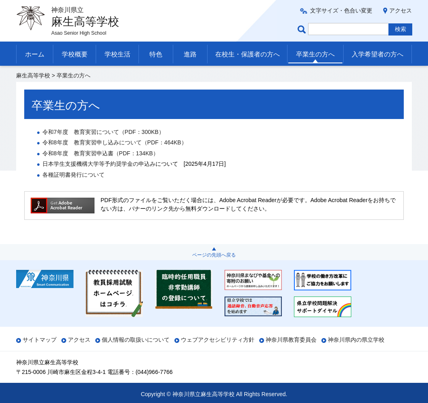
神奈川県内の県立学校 (356, 339)
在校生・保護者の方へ (247, 54)
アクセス (400, 10)
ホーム (34, 54)
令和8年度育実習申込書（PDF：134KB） (100, 153)
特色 (155, 54)
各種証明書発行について (73, 174)
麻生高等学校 (33, 75)
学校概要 (75, 54)
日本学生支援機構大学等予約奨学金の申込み (98, 164)
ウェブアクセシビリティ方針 (217, 339)
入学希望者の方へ (377, 54)
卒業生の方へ (315, 54)
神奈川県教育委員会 (291, 339)
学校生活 (117, 54)
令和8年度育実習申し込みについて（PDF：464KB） (114, 142)
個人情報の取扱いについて (136, 339)
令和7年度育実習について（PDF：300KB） (103, 132)
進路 (190, 54)
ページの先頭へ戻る (214, 255)
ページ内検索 (303, 29)
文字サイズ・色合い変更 (341, 10)
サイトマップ (40, 339)
